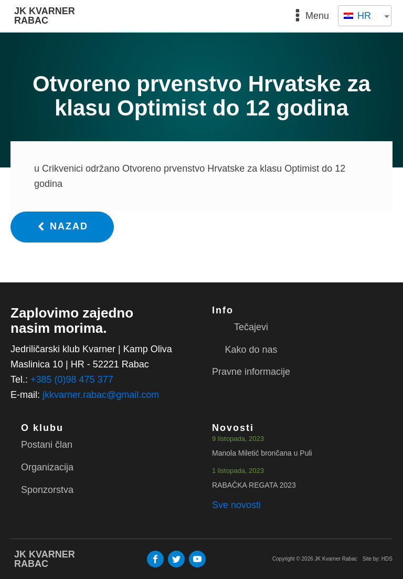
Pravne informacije (251, 371)
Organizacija (47, 467)
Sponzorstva (47, 490)
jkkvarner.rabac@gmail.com (101, 394)
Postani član (46, 444)
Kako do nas (251, 349)
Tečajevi (251, 327)
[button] (62, 227)
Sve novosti (236, 505)
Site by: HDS (378, 559)
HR (357, 15)
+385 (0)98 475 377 (71, 379)
